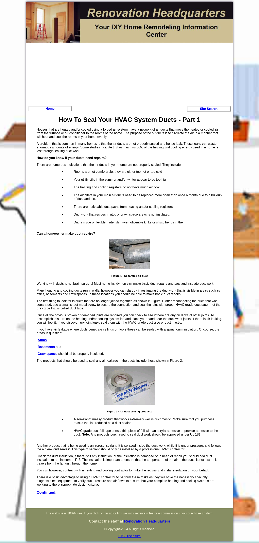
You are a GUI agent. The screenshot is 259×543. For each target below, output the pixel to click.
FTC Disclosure (129, 536)
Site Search (209, 109)
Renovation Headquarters (147, 521)
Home (50, 108)
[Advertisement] (129, 73)
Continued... (47, 492)
